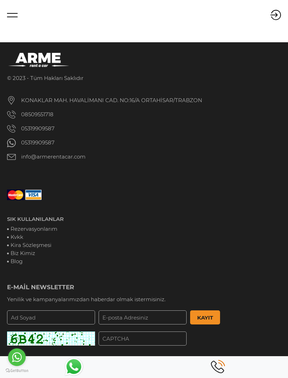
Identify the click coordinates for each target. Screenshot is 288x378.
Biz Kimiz (23, 253)
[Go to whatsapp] (17, 357)
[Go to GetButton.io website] (17, 370)
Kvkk (17, 237)
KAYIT (205, 317)
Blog (17, 261)
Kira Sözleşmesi (31, 245)
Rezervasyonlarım (34, 228)
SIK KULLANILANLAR (35, 219)
